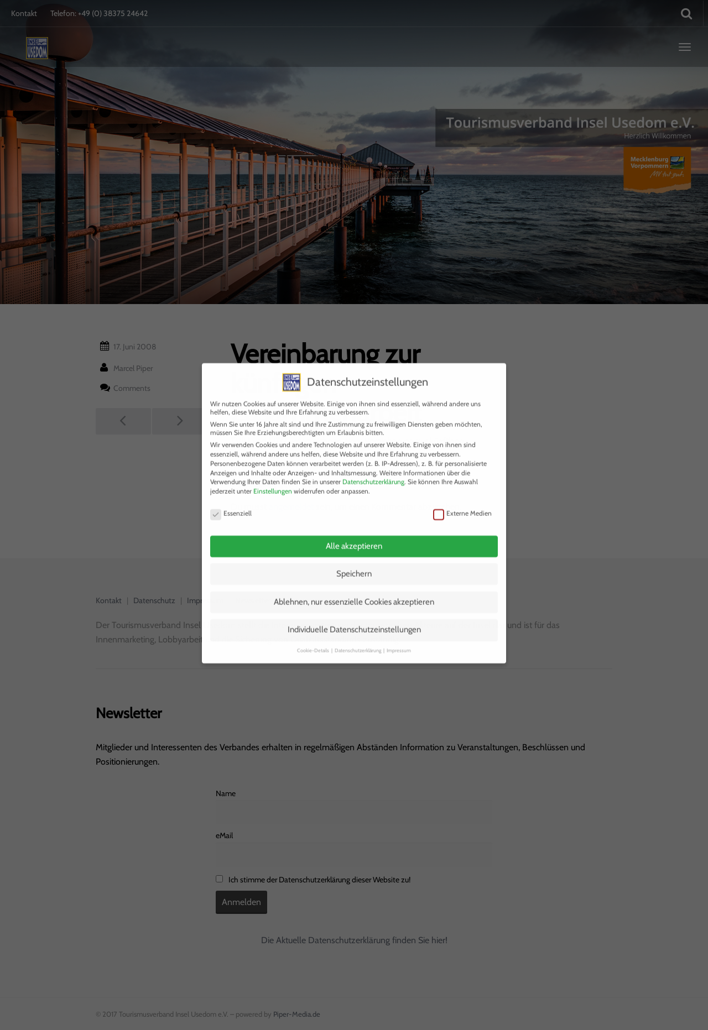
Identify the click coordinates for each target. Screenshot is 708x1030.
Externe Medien (462, 501)
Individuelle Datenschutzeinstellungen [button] (354, 618)
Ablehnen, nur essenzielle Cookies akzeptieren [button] (354, 590)
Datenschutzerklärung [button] (358, 638)
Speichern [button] (354, 562)
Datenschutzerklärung (373, 470)
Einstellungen (272, 479)
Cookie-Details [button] (313, 638)
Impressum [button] (399, 638)
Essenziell (231, 501)
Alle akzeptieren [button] (354, 534)
